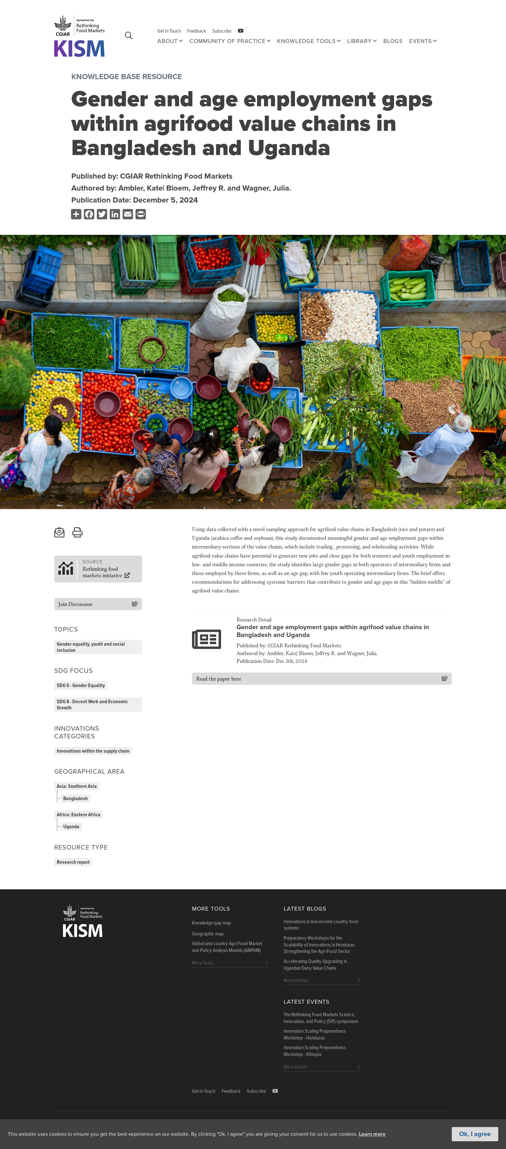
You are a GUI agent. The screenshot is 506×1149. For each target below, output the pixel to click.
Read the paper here (218, 678)
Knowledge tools (306, 41)
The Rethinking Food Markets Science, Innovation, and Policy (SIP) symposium (321, 1018)
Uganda (71, 826)
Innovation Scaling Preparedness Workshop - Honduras (315, 1034)
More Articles (296, 980)
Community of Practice (227, 41)
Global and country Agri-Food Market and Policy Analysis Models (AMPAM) (227, 947)
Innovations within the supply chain (93, 751)
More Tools (211, 908)
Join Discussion (75, 604)
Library (359, 41)
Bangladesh (75, 798)
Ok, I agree (475, 1134)
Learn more (372, 1134)
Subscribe (221, 31)
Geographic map (208, 934)
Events (420, 41)
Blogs (393, 41)
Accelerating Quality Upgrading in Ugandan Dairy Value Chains (315, 965)
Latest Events (306, 1001)
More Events (295, 1067)
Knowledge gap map (211, 923)
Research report (73, 862)
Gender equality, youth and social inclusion (91, 647)
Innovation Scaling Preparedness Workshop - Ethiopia (315, 1051)
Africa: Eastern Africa (78, 814)
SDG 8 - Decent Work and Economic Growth (92, 704)
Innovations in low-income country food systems (321, 925)
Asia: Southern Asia (77, 786)
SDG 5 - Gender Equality (81, 685)
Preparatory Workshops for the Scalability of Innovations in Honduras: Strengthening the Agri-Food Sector (320, 945)
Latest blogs (305, 908)
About (167, 41)
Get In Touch (169, 31)
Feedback (196, 31)
